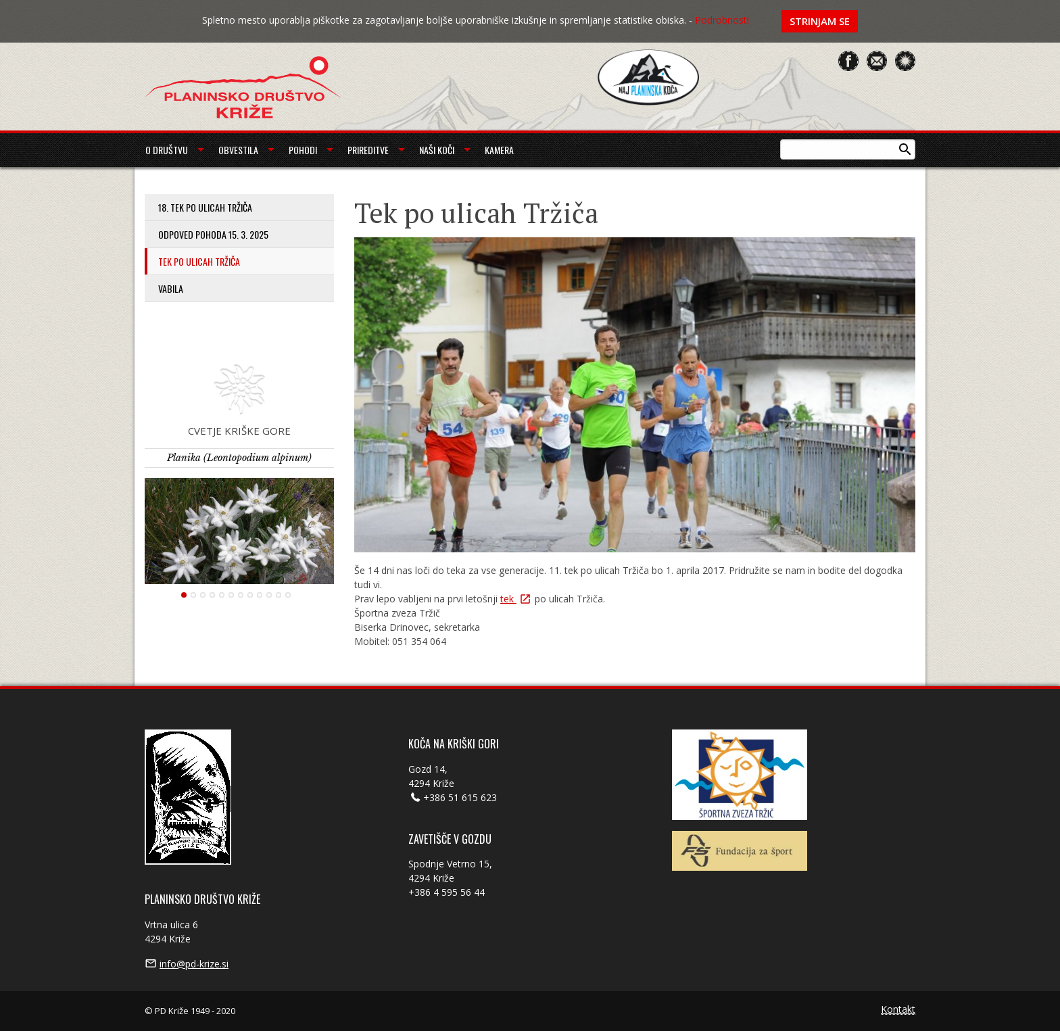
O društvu (166, 150)
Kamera (499, 150)
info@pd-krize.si (194, 963)
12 (288, 595)
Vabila (170, 288)
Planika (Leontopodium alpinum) (239, 458)
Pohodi (303, 150)
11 (278, 595)
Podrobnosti (722, 20)
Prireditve (368, 150)
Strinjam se (820, 21)
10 (269, 595)
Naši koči (436, 150)
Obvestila (238, 150)
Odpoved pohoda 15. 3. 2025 (213, 234)
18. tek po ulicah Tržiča (205, 207)
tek (508, 598)
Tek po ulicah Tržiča (199, 261)
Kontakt (898, 1010)
